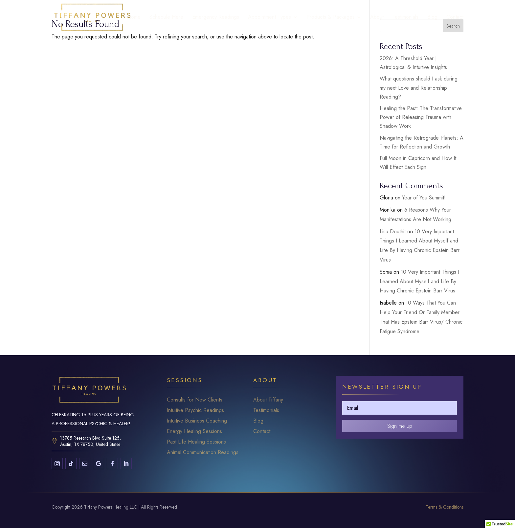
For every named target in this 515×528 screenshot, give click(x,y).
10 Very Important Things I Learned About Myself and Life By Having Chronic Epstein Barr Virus (419, 281)
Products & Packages (330, 18)
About (377, 18)
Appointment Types (269, 18)
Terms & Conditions (444, 507)
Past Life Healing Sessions (196, 442)
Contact (454, 18)
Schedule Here (166, 18)
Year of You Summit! (424, 197)
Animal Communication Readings (202, 452)
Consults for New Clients (194, 399)
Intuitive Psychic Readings (195, 410)
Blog (432, 18)
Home (134, 18)
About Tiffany (268, 399)
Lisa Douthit (393, 231)
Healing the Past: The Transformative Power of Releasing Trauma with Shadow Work (421, 117)
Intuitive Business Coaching (197, 421)
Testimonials (405, 18)
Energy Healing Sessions (194, 431)
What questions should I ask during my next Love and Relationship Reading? (419, 87)
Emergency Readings (215, 18)
